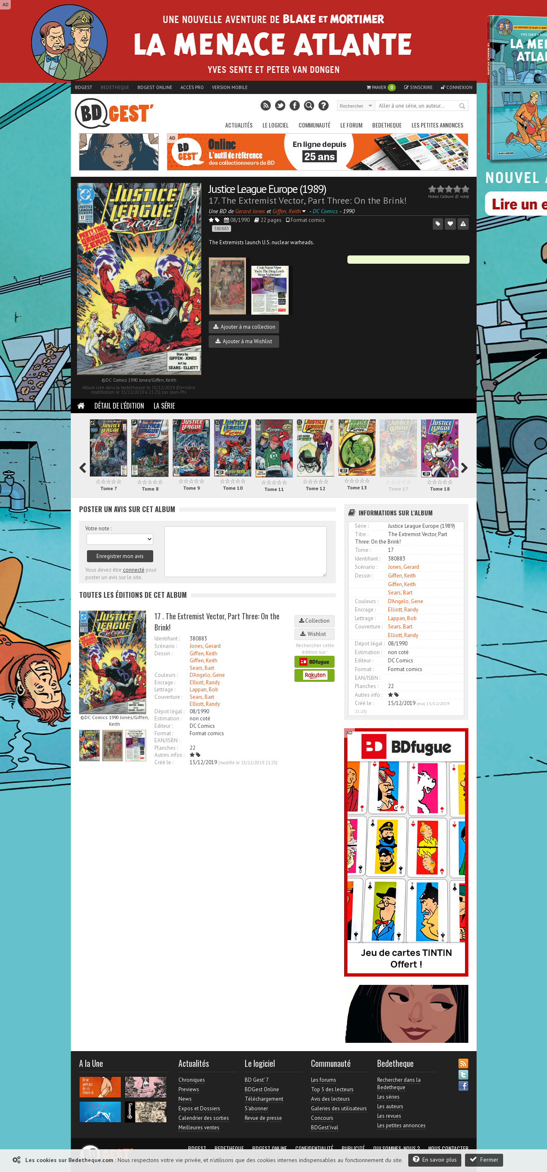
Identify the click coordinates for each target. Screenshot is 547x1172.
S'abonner (256, 1108)
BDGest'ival (324, 1127)
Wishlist (314, 634)
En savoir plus (435, 1159)
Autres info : (368, 694)
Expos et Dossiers (199, 1108)
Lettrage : (164, 689)
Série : (362, 525)
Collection (314, 620)
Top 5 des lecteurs (332, 1089)
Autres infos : (169, 754)
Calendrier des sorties (203, 1117)
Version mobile (230, 87)
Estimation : (167, 718)
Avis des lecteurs (330, 1098)
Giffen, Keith (203, 653)
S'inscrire (418, 87)
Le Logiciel (276, 124)
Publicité (353, 1148)
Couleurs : (166, 675)
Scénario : (165, 646)
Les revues (389, 1115)
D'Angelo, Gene (207, 675)
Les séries (388, 1096)
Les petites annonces (437, 124)
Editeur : (163, 725)
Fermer (484, 1159)
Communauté (314, 124)
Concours (322, 1117)
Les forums (323, 1079)
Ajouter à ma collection (244, 326)
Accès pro (192, 87)
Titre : (361, 534)
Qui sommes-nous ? (396, 1148)
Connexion (456, 87)
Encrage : (164, 682)
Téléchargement (264, 1098)
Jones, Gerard (205, 646)
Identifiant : (167, 638)
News (185, 1098)
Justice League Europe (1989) (267, 188)
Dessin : (163, 653)
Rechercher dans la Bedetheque (399, 1083)
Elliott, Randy (205, 682)
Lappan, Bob (204, 689)
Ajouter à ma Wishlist (243, 341)
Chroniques (191, 1079)
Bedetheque (115, 87)
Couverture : (168, 696)
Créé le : (163, 762)
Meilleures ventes (198, 1127)
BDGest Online (154, 87)
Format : (163, 733)
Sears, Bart (202, 667)
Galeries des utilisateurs (339, 1108)
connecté (134, 569)
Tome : (363, 550)
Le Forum (351, 124)
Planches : (166, 747)
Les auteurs (390, 1106)
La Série (164, 406)
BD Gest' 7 (257, 1079)
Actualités (239, 124)
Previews (188, 1089)
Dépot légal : (169, 711)
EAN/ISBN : (167, 740)
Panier (381, 87)
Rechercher (462, 106)
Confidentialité (314, 1148)
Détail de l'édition (119, 406)
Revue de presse (263, 1117)
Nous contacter (448, 1148)
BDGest (83, 87)
